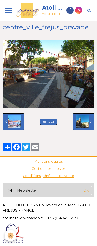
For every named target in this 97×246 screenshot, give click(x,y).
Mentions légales (48, 161)
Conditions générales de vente (48, 176)
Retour (48, 122)
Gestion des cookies (48, 169)
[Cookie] (10, 235)
